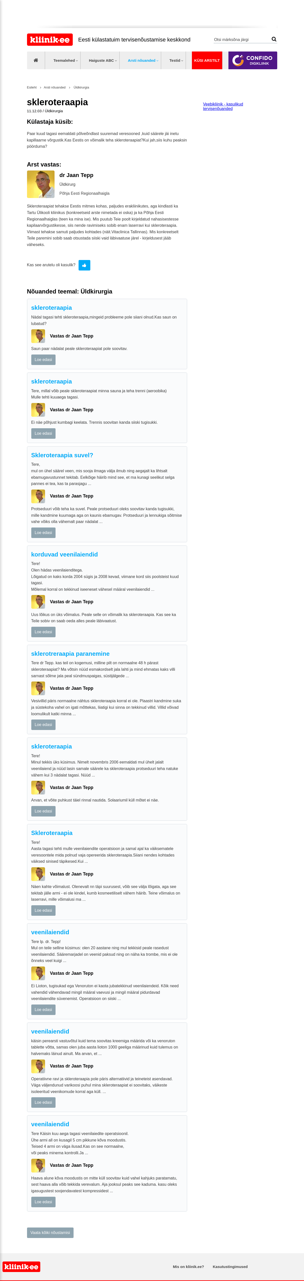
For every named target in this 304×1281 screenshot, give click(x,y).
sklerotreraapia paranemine (70, 653)
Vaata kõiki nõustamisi (50, 1232)
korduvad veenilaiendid (64, 554)
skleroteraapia (51, 307)
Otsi (274, 39)
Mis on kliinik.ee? (188, 1266)
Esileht (32, 87)
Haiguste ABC (101, 60)
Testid (174, 60)
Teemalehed (64, 60)
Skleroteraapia (52, 833)
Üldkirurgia (81, 87)
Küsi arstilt (207, 60)
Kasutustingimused (230, 1266)
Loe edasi (43, 360)
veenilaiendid (50, 932)
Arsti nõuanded (141, 60)
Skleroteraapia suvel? (62, 455)
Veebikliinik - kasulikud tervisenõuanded (223, 106)
